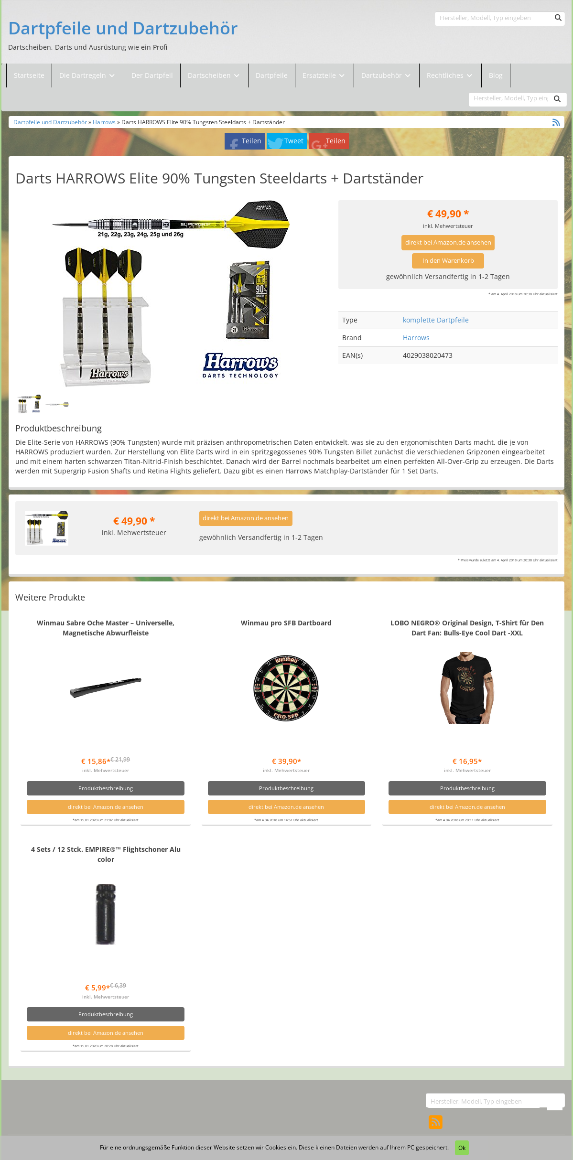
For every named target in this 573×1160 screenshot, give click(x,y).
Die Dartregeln (88, 75)
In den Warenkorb (448, 261)
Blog (496, 75)
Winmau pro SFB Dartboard (286, 622)
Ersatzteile (320, 75)
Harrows (104, 122)
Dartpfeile (272, 75)
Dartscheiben (210, 75)
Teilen (251, 140)
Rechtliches (450, 75)
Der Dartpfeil (152, 75)
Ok (461, 1148)
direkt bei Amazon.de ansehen (448, 242)
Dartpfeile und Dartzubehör (123, 28)
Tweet (293, 140)
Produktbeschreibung (105, 788)
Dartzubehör (382, 75)
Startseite (29, 75)
